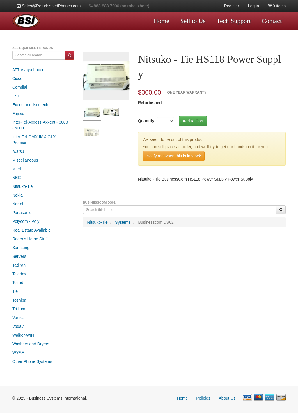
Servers (19, 256)
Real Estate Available (31, 230)
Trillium (18, 309)
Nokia (17, 195)
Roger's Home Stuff (29, 239)
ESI (15, 96)
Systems (123, 222)
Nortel (17, 204)
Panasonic (21, 212)
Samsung (20, 247)
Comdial (19, 87)
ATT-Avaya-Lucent (29, 69)
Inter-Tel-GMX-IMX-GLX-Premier (34, 139)
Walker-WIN (23, 335)
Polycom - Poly (25, 221)
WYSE (18, 352)
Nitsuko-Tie (22, 186)
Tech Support (234, 20)
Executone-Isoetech (30, 104)
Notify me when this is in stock (173, 156)
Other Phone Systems (32, 361)
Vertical (19, 317)
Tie (15, 291)
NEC (16, 177)
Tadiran (19, 265)
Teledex (19, 274)
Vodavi (18, 326)
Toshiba (19, 300)
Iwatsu (18, 151)
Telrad (17, 282)
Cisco (17, 78)
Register (231, 6)
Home (161, 20)
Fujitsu (18, 113)
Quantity (146, 120)
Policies (203, 398)
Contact (272, 20)
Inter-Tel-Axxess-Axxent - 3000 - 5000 (40, 125)
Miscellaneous (25, 160)
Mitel (16, 169)
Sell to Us (192, 20)
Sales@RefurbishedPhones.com (49, 6)
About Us (227, 398)
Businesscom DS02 (156, 222)
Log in (253, 6)
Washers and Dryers (30, 344)
